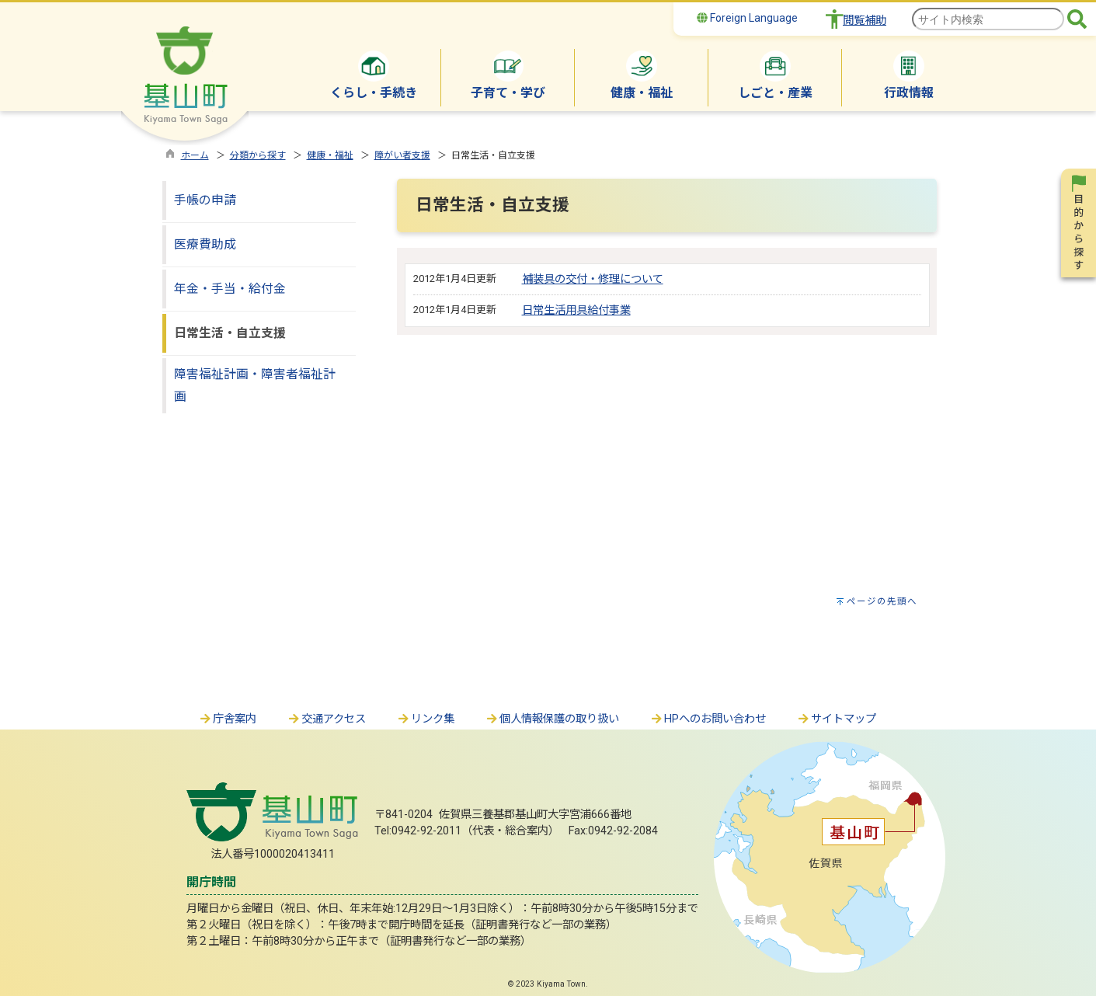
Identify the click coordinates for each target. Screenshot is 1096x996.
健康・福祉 (330, 155)
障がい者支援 (402, 155)
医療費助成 (205, 244)
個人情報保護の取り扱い (552, 719)
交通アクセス (326, 719)
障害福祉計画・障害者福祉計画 (255, 385)
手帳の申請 (205, 200)
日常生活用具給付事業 (576, 310)
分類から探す (258, 155)
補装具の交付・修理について (592, 279)
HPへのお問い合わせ (708, 719)
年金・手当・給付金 (230, 288)
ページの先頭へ (882, 601)
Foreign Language (747, 18)
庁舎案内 (227, 719)
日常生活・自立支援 (230, 333)
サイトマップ (836, 719)
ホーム (195, 155)
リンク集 (425, 719)
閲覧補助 (864, 20)
